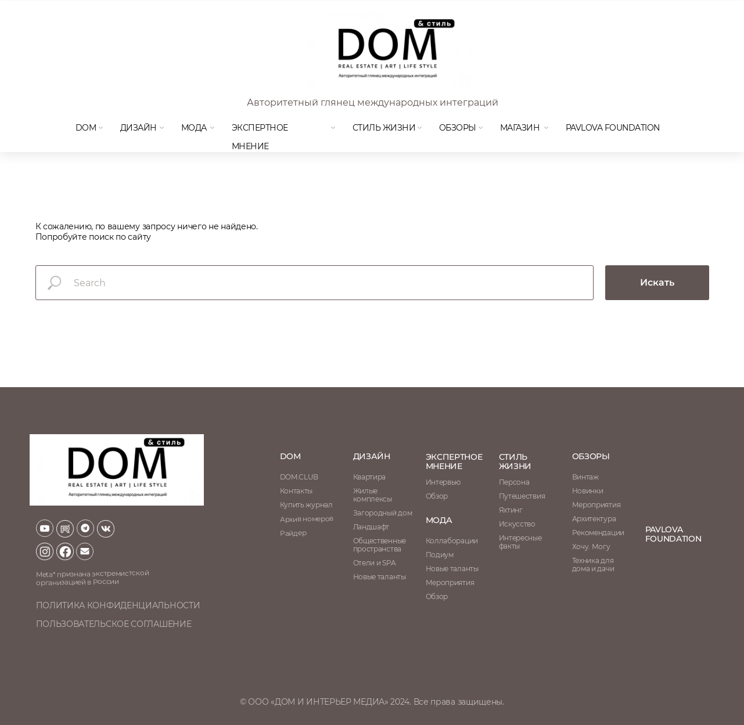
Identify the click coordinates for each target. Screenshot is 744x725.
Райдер (292, 533)
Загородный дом (382, 512)
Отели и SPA (374, 562)
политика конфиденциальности (118, 605)
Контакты (296, 490)
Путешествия (522, 496)
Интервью (443, 482)
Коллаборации (452, 540)
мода (194, 127)
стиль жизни (515, 461)
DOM (86, 127)
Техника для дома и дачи (593, 564)
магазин (520, 127)
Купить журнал (306, 504)
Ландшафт (371, 526)
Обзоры (457, 127)
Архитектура (594, 518)
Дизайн (138, 127)
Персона (514, 482)
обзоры (591, 456)
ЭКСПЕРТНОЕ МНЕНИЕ (454, 461)
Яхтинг (511, 510)
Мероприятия (596, 504)
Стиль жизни (384, 127)
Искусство (517, 524)
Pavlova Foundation (613, 127)
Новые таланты (452, 568)
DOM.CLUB (299, 476)
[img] (387, 51)
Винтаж (585, 476)
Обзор (437, 496)
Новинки (587, 490)
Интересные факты (520, 541)
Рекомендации (598, 532)
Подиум (440, 554)
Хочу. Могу (591, 546)
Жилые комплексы (372, 494)
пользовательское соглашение (114, 624)
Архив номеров (306, 519)
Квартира (369, 476)
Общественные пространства (379, 544)
